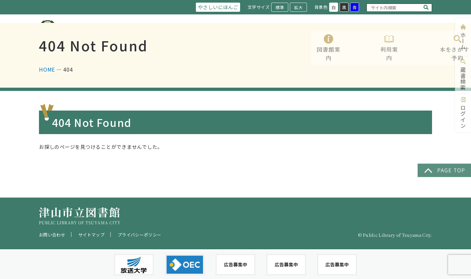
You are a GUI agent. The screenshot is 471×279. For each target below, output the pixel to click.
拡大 (298, 7)
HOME (47, 96)
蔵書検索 (463, 79)
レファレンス (355, 37)
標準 (279, 7)
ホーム (463, 41)
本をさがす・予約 (305, 37)
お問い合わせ (52, 235)
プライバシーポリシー (139, 235)
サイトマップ (91, 235)
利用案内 (259, 37)
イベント (395, 37)
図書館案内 (222, 37)
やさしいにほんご (216, 7)
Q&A (426, 37)
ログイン (463, 117)
